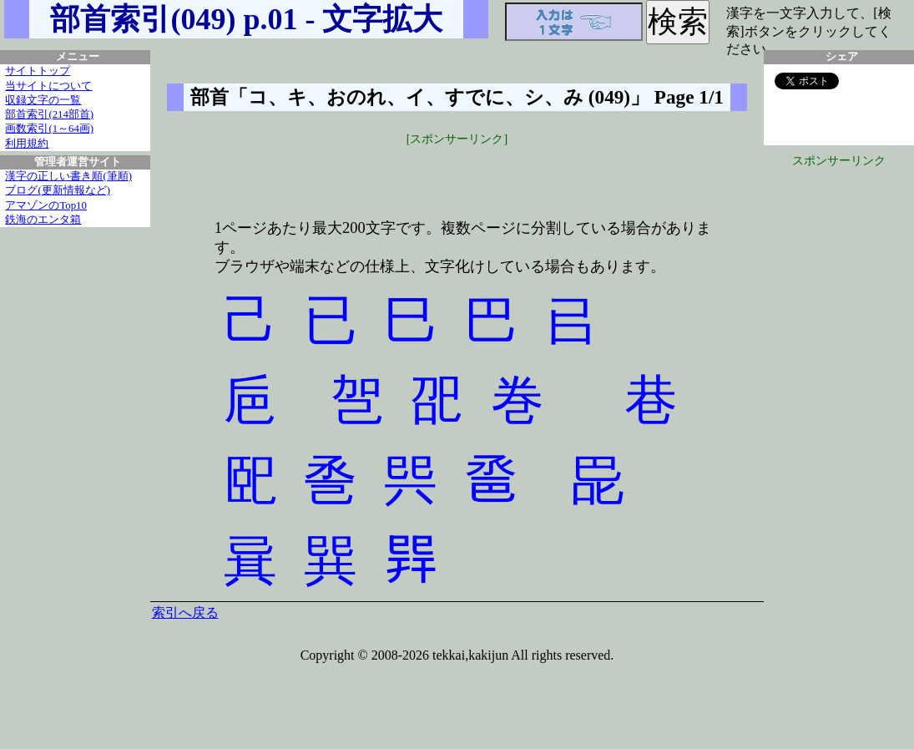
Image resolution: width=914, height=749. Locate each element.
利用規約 (26, 143)
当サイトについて (48, 86)
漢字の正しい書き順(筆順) (68, 176)
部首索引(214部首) (49, 114)
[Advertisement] (457, 173)
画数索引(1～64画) (49, 128)
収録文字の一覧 (43, 100)
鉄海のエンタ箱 (43, 219)
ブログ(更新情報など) (57, 190)
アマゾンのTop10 (46, 205)
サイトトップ (37, 71)
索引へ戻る (185, 612)
